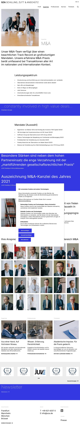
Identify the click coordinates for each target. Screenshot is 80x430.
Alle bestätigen (25, 230)
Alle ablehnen (24, 239)
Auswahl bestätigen (26, 235)
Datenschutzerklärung (24, 201)
